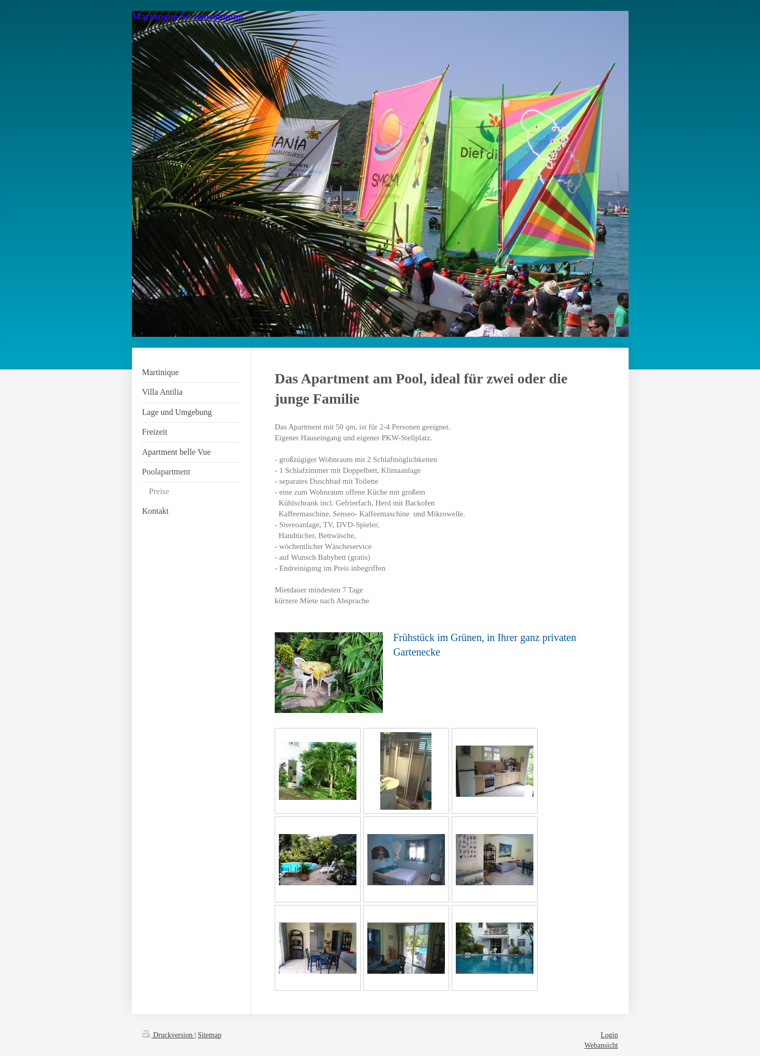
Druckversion (168, 1035)
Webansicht (601, 1045)
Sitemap (209, 1035)
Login (609, 1035)
